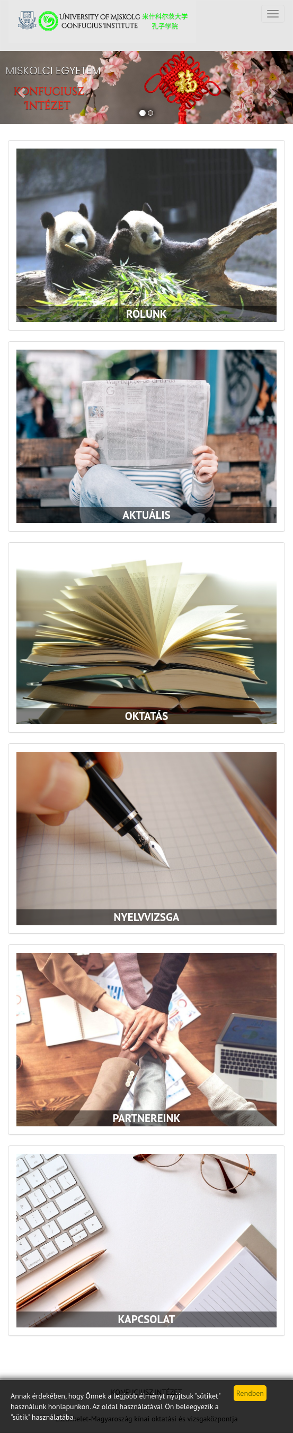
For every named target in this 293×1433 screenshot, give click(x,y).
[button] (22, 87)
